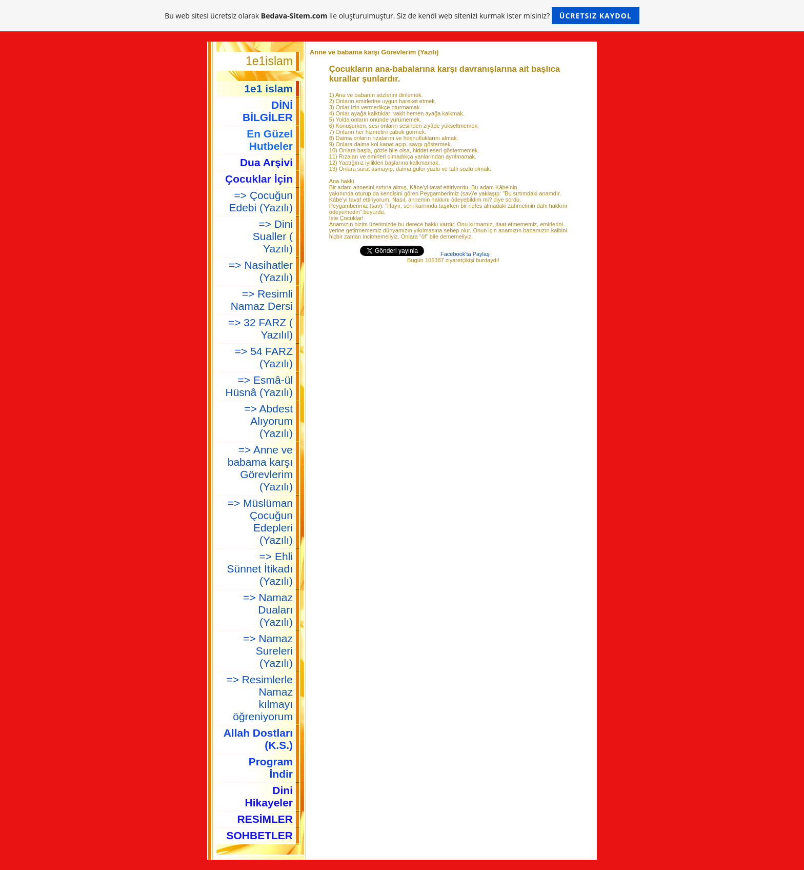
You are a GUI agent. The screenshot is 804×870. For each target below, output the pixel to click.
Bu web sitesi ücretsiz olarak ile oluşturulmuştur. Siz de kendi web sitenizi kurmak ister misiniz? (402, 15)
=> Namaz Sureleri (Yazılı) (268, 650)
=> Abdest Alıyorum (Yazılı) (268, 421)
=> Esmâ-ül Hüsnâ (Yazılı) (259, 386)
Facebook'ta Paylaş (465, 254)
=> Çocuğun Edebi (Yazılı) (261, 201)
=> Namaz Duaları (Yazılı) (268, 609)
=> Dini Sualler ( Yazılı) (273, 236)
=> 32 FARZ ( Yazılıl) (260, 329)
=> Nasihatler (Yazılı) (261, 271)
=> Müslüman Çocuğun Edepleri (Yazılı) (260, 521)
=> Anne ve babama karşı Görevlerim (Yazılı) (260, 468)
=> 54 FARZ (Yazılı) (264, 357)
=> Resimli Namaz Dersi (262, 300)
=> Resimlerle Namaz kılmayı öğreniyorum (259, 698)
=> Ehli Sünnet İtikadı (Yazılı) (260, 568)
